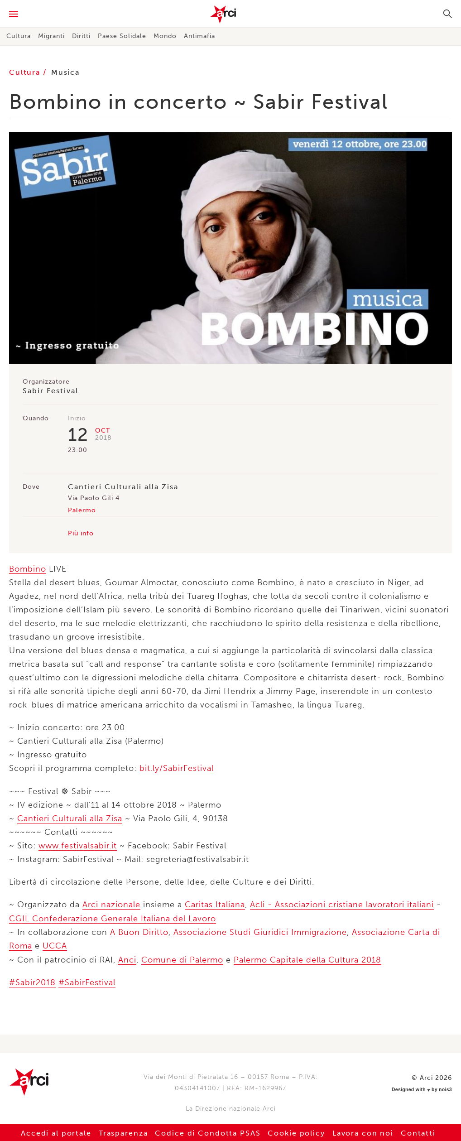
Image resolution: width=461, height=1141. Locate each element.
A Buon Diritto (139, 931)
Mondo (165, 36)
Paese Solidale (122, 36)
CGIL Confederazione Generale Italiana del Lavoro (112, 918)
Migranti (51, 36)
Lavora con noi (364, 1131)
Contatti (420, 1131)
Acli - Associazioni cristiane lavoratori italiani (342, 904)
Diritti (81, 36)
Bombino (27, 569)
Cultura (18, 36)
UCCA (55, 945)
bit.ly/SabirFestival (176, 768)
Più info (81, 533)
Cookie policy (297, 1131)
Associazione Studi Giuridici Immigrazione (260, 931)
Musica (66, 72)
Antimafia (199, 36)
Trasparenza (122, 1131)
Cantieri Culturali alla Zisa (69, 818)
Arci (230, 14)
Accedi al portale (54, 1131)
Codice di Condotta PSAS (207, 1131)
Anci (127, 958)
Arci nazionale (111, 904)
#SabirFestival (86, 981)
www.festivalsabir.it (77, 845)
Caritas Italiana (215, 904)
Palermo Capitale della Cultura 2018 (307, 958)
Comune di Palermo (182, 958)
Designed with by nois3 (423, 1087)
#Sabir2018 (32, 981)
